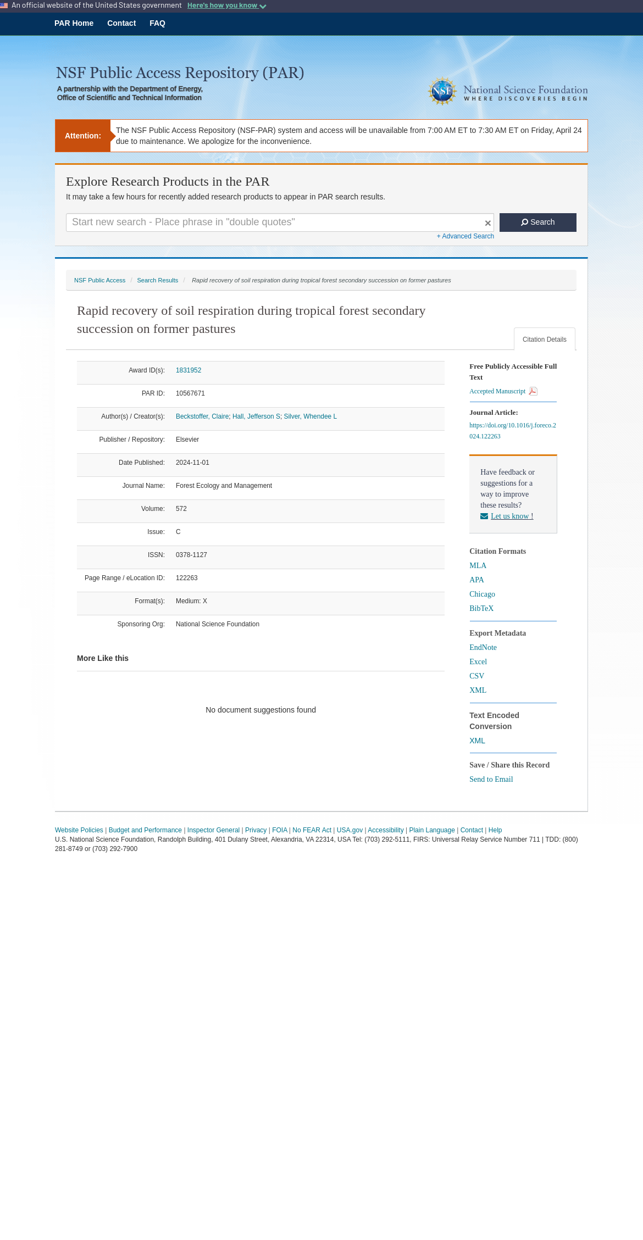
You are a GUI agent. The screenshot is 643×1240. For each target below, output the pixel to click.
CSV (476, 676)
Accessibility (385, 830)
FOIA (279, 830)
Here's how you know (227, 5)
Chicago (482, 594)
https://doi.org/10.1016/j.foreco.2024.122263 (512, 430)
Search (538, 222)
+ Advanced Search (465, 236)
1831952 (188, 370)
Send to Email (491, 779)
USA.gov (350, 830)
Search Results (157, 280)
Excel (478, 662)
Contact (121, 23)
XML (477, 690)
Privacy (256, 830)
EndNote (483, 647)
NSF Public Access (99, 280)
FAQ (157, 23)
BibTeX (481, 608)
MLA (477, 565)
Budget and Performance (145, 830)
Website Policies (79, 830)
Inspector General (213, 830)
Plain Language (431, 830)
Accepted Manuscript (503, 391)
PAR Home (73, 23)
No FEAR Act (311, 830)
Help (495, 830)
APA (476, 580)
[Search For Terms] (280, 222)
